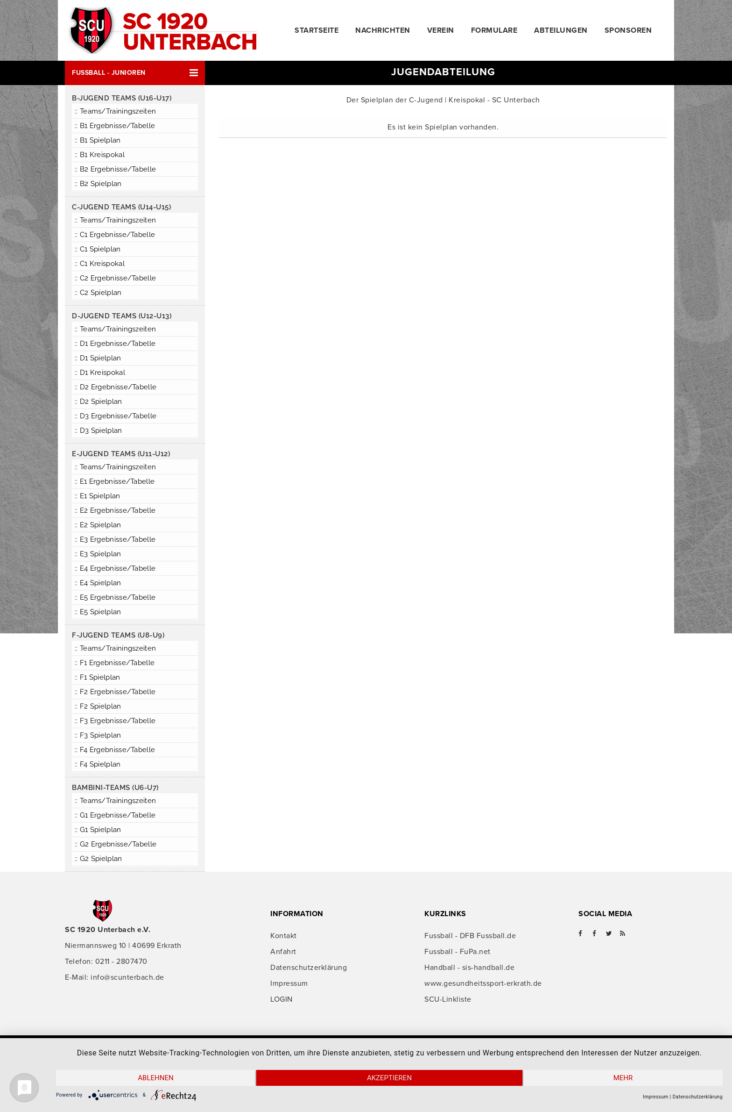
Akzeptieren (389, 1078)
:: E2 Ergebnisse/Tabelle (115, 510)
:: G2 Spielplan (98, 858)
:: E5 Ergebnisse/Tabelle (115, 597)
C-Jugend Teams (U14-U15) (121, 207)
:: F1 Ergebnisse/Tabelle (115, 663)
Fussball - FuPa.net (457, 951)
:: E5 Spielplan (98, 612)
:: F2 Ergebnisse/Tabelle (115, 692)
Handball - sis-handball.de (469, 967)
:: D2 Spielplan (98, 401)
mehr (623, 1078)
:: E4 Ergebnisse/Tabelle (115, 568)
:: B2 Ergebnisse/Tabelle (115, 169)
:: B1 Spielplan (98, 140)
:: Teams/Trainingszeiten (115, 111)
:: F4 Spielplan (98, 764)
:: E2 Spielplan (98, 525)
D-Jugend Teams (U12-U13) (121, 316)
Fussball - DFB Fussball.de (470, 935)
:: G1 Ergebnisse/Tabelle (115, 815)
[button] (135, 73)
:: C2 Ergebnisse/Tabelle (115, 278)
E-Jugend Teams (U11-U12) (121, 454)
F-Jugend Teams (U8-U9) (118, 635)
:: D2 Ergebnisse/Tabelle (115, 387)
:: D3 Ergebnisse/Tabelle (115, 416)
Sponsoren (628, 30)
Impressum (289, 983)
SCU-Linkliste (448, 999)
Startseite (316, 30)
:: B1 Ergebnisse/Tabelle (115, 126)
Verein (440, 30)
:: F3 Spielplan (98, 735)
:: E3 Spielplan (98, 554)
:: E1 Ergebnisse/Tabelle (115, 481)
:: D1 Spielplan (98, 358)
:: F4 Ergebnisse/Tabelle (115, 750)
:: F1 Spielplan (97, 677)
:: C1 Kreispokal (100, 263)
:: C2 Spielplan (98, 292)
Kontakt (283, 935)
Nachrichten (382, 30)
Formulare (494, 30)
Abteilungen (561, 30)
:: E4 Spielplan (98, 583)
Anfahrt (283, 951)
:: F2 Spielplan (98, 706)
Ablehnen (155, 1078)
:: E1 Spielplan (97, 496)
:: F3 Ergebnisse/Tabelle (115, 721)
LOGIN (281, 999)
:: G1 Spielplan (98, 829)
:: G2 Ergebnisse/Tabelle (115, 844)
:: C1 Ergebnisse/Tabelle (115, 234)
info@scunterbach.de (127, 977)
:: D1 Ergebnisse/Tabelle (115, 343)
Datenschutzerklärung (308, 967)
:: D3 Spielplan (98, 430)
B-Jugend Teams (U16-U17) (121, 98)
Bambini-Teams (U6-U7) (115, 787)
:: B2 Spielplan (98, 183)
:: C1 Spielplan (98, 249)
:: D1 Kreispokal (100, 372)
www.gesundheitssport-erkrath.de (483, 983)
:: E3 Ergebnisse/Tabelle (115, 539)
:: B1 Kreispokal (100, 155)
